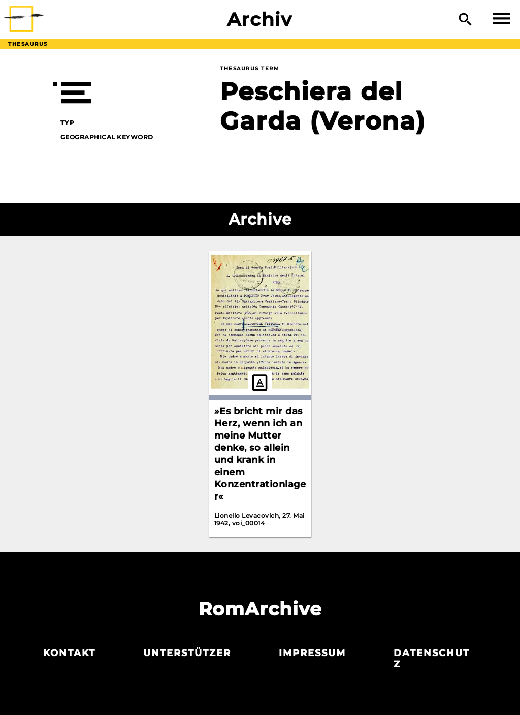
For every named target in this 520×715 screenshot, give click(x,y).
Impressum (312, 653)
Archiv (259, 19)
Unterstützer (187, 653)
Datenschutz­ (432, 658)
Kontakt (69, 653)
